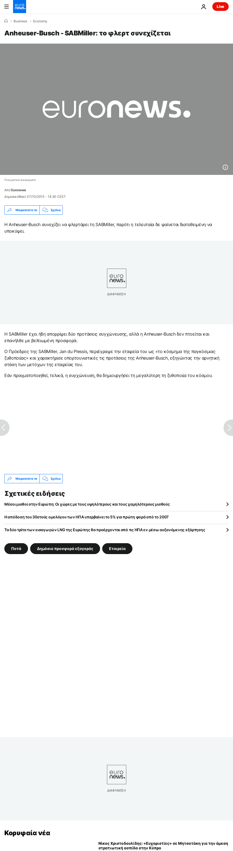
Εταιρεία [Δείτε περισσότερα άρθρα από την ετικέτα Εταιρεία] (117, 548)
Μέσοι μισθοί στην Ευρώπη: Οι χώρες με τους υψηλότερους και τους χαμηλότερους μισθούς (87, 504)
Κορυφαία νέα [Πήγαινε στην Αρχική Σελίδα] (27, 833)
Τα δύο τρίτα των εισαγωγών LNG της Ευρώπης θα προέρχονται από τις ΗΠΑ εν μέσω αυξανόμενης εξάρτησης (104, 529)
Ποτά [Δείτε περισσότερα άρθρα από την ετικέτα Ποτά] (16, 548)
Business (20, 21)
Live (220, 6)
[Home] (6, 21)
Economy (40, 21)
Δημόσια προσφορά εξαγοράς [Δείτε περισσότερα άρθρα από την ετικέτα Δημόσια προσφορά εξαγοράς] (65, 548)
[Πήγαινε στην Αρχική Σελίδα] (19, 6)
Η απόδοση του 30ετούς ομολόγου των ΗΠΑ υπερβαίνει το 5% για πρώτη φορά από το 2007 (86, 517)
